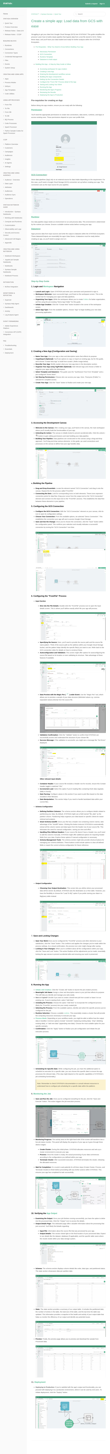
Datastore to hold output (48, 59)
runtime (66, 1013)
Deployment (40, 1382)
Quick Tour (58, 14)
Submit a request (91, 4)
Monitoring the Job (42, 1094)
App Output (52, 1213)
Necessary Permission (48, 52)
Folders (86, 299)
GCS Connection (46, 54)
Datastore (35, 229)
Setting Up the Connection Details (52, 79)
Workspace (48, 286)
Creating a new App (47, 71)
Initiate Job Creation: (44, 990)
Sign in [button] (102, 4)
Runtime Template (46, 57)
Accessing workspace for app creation (53, 69)
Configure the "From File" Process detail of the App (58, 82)
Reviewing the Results (48, 92)
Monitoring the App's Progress (50, 90)
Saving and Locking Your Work (51, 84)
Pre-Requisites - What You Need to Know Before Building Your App (59, 47)
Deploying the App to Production (51, 95)
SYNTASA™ (35, 14)
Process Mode (41, 1018)
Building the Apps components (51, 77)
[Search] (89, 14)
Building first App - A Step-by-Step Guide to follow (53, 64)
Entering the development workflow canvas (55, 74)
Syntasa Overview (46, 14)
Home (5, 14)
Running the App (46, 87)
